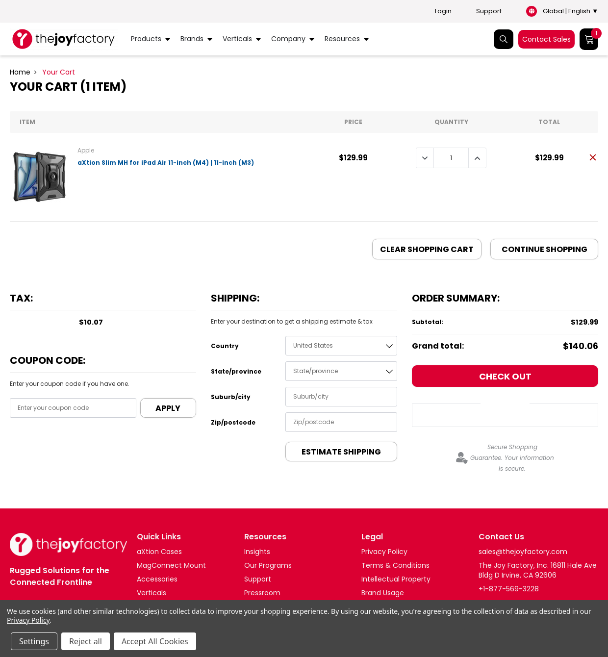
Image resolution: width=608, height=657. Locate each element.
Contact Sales (546, 39)
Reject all (85, 641)
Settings (34, 641)
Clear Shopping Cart (427, 249)
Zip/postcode (233, 422)
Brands (191, 39)
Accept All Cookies (155, 641)
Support (489, 11)
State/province (236, 371)
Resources (342, 39)
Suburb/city (231, 397)
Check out (505, 376)
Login (443, 11)
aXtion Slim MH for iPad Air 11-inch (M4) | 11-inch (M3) (165, 162)
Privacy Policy (28, 620)
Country (225, 346)
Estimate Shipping (341, 451)
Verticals (237, 39)
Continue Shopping (544, 249)
